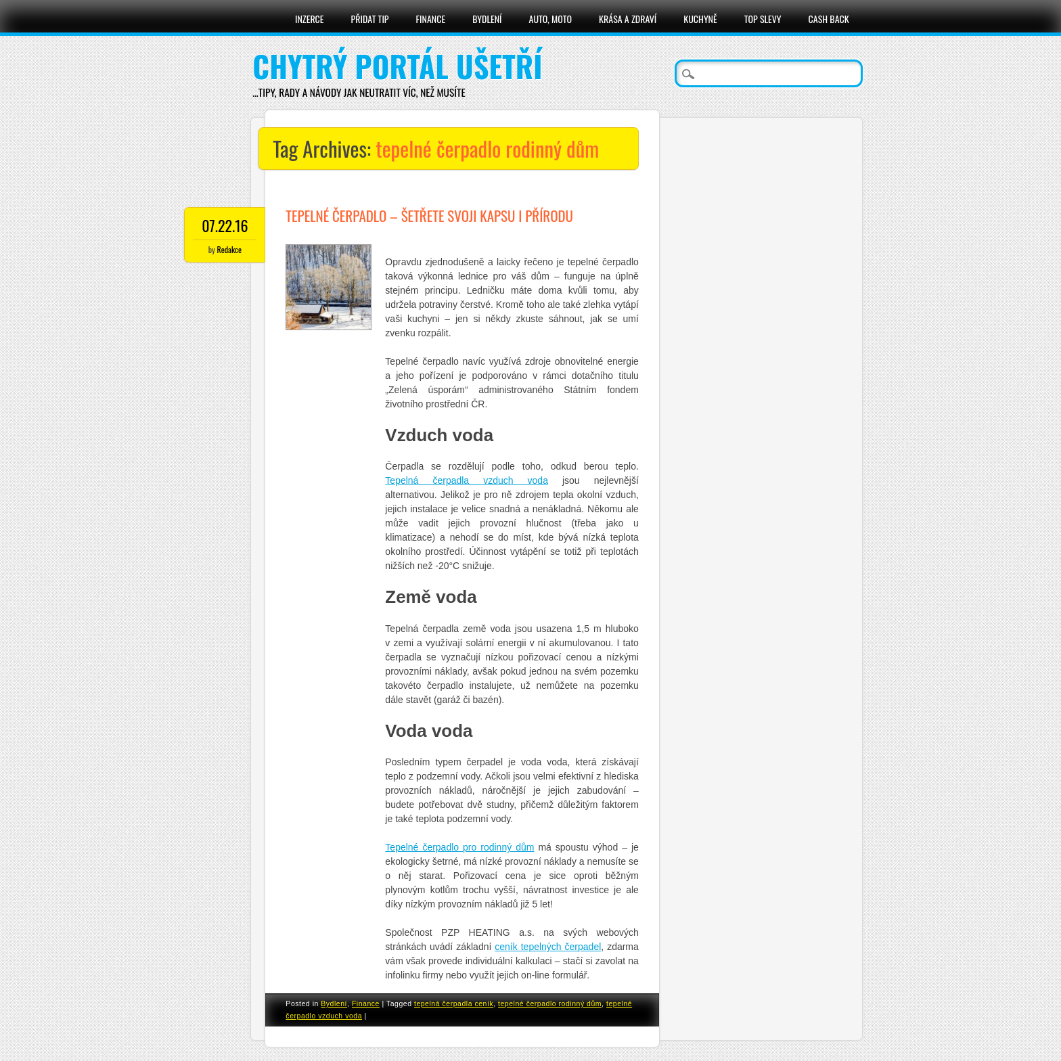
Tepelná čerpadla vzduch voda (466, 480)
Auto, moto (550, 19)
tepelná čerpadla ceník (453, 1003)
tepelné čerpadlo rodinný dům (550, 1003)
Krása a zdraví (627, 19)
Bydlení (486, 19)
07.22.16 (225, 225)
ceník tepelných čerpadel (548, 946)
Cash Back (829, 19)
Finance (431, 19)
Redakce (229, 249)
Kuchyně (700, 19)
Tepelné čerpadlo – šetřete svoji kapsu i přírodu (429, 215)
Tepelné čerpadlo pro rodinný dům (459, 847)
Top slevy (763, 19)
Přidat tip (370, 19)
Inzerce (309, 19)
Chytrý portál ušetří (397, 66)
